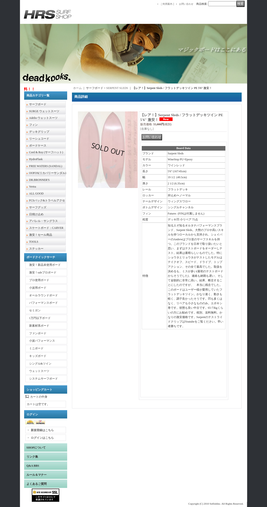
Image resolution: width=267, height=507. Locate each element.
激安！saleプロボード (43, 272)
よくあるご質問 (37, 484)
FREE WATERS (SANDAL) (45, 166)
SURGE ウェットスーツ (44, 111)
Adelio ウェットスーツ (43, 118)
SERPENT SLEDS (117, 88)
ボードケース (37, 145)
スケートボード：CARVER (46, 228)
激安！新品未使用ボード (45, 265)
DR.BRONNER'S (39, 180)
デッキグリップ (39, 131)
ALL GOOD (36, 193)
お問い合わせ (186, 4)
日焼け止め (36, 214)
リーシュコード (39, 138)
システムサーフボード (43, 378)
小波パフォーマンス (42, 340)
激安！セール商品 (40, 234)
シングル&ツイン (40, 363)
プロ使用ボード (39, 280)
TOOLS (33, 241)
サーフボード (37, 104)
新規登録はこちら (42, 430)
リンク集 (32, 456)
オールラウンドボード (43, 295)
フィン (33, 124)
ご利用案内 (166, 4)
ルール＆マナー (37, 474)
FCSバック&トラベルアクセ (47, 200)
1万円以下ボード (40, 318)
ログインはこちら (42, 437)
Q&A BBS (33, 465)
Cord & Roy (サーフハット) (46, 152)
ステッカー (36, 248)
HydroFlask (36, 159)
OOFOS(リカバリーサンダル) (47, 173)
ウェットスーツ (39, 371)
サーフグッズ (37, 207)
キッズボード (37, 356)
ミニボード (36, 348)
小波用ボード (37, 287)
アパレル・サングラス (43, 221)
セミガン (35, 310)
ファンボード (37, 333)
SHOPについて (36, 447)
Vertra (32, 186)
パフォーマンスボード (43, 302)
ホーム (77, 88)
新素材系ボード (39, 325)
